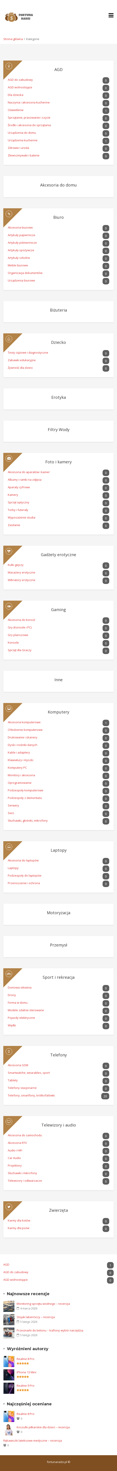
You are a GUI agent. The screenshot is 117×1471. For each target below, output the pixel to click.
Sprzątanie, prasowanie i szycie (58, 118)
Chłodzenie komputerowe (58, 730)
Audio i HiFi (58, 1151)
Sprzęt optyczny (58, 503)
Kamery (58, 495)
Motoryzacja (39, 911)
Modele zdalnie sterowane (58, 1011)
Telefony (37, 1054)
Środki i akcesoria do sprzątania (58, 126)
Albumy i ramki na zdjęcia (58, 480)
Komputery (38, 711)
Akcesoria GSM (58, 1066)
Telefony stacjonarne (58, 1088)
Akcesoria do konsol (58, 620)
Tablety (58, 1081)
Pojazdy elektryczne (58, 1018)
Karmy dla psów (58, 1229)
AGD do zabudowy (58, 80)
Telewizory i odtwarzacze (58, 1181)
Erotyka (37, 396)
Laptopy (37, 850)
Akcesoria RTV (58, 1143)
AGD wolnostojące (58, 88)
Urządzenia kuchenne (58, 141)
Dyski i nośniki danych (58, 745)
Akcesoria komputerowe (58, 723)
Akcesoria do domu (42, 184)
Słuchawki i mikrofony (58, 1174)
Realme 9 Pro (25, 1386)
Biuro (36, 217)
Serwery (58, 806)
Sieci (58, 813)
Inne (35, 678)
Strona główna (13, 39)
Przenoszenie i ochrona (58, 884)
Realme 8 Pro (25, 1359)
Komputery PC (58, 768)
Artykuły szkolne (58, 258)
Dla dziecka (58, 95)
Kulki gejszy (58, 565)
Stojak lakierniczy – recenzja (36, 1317)
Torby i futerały (58, 510)
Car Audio (58, 1158)
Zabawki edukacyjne (58, 361)
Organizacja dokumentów (58, 273)
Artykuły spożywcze (58, 251)
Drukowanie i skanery (58, 738)
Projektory (58, 1166)
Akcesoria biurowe (58, 228)
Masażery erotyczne (58, 573)
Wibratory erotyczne (58, 580)
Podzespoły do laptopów (58, 876)
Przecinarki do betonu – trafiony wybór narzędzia (50, 1330)
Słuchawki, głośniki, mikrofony (58, 821)
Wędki (58, 1026)
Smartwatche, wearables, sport (58, 1073)
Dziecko (37, 342)
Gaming (37, 609)
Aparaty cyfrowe (58, 488)
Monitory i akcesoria (58, 776)
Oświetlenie (58, 110)
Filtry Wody (38, 428)
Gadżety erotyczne (42, 554)
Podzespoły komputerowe (58, 791)
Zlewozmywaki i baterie (58, 156)
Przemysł (37, 944)
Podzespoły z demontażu (58, 798)
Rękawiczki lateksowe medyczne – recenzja (32, 1441)
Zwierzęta (38, 1210)
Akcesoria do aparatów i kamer (58, 473)
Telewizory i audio (42, 1124)
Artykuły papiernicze (58, 236)
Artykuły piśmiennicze (58, 243)
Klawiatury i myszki (58, 761)
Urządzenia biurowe (58, 281)
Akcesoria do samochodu (58, 1136)
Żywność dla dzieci (58, 368)
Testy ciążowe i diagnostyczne (58, 353)
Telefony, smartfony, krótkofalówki (58, 1096)
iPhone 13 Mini (26, 1372)
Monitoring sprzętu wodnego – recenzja (43, 1304)
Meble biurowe (58, 266)
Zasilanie (58, 526)
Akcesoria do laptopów (58, 861)
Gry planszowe (58, 635)
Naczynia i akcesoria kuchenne (58, 103)
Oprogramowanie (58, 783)
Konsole (58, 643)
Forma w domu (58, 1003)
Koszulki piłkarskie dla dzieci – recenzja (43, 1427)
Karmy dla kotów (58, 1221)
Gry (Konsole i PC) (58, 628)
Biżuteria (37, 309)
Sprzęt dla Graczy (58, 651)
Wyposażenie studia (58, 518)
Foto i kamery (40, 461)
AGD (35, 69)
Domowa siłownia (58, 988)
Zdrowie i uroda (58, 148)
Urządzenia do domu (58, 133)
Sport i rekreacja (41, 977)
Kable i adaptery (58, 753)
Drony (58, 996)
